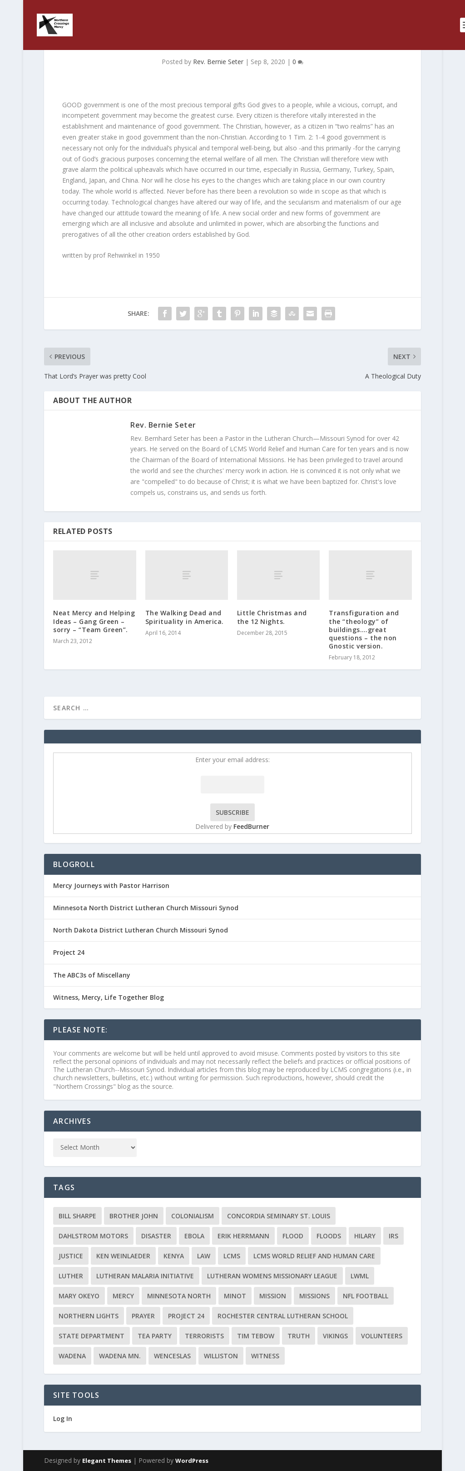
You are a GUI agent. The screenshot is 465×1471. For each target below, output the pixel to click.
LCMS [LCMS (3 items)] (231, 1256)
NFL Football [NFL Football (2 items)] (365, 1295)
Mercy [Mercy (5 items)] (123, 1295)
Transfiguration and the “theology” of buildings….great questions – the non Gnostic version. (364, 629)
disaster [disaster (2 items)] (156, 1236)
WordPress (191, 1460)
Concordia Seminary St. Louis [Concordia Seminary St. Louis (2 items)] (278, 1216)
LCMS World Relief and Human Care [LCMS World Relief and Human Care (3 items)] (314, 1256)
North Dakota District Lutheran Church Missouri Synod (140, 930)
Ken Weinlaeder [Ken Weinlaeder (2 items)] (123, 1256)
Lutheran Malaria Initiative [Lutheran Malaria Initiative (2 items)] (145, 1276)
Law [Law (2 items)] (203, 1256)
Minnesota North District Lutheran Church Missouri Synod (145, 907)
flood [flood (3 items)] (292, 1236)
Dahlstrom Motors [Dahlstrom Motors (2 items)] (93, 1236)
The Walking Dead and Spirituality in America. (184, 616)
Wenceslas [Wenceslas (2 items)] (172, 1355)
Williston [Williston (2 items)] (221, 1355)
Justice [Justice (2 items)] (71, 1256)
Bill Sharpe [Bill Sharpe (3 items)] (77, 1216)
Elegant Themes (106, 1460)
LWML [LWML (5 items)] (360, 1276)
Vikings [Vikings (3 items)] (335, 1335)
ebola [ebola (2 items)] (194, 1236)
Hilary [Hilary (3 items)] (365, 1236)
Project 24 (68, 952)
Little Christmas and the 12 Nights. (272, 616)
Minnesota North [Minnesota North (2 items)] (179, 1295)
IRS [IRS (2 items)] (393, 1236)
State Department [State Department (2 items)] (91, 1335)
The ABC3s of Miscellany (91, 975)
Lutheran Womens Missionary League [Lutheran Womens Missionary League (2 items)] (272, 1276)
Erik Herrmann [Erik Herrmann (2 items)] (243, 1236)
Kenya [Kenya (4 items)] (173, 1256)
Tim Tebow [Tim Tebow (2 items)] (255, 1335)
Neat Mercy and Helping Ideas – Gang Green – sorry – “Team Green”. (94, 620)
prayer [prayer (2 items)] (143, 1315)
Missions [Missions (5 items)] (314, 1295)
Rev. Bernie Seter (218, 61)
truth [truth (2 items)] (298, 1335)
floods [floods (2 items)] (329, 1236)
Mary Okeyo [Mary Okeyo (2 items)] (79, 1295)
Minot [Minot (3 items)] (235, 1295)
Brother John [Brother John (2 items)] (133, 1216)
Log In (62, 1418)
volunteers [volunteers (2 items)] (381, 1335)
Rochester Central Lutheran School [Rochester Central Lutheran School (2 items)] (283, 1315)
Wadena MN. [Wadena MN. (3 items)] (120, 1355)
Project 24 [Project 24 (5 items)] (186, 1315)
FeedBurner (251, 826)
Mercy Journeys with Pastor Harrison (111, 885)
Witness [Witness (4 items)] (265, 1355)
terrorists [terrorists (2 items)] (204, 1335)
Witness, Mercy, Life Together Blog (108, 997)
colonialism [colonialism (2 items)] (192, 1216)
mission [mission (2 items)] (272, 1295)
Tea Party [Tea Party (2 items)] (155, 1335)
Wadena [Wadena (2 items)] (72, 1355)
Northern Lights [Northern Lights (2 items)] (89, 1315)
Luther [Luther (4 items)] (71, 1276)
